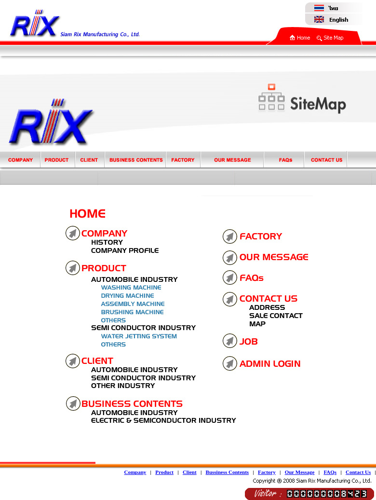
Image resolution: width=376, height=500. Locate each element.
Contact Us (358, 472)
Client (190, 472)
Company (135, 472)
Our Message (300, 472)
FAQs (329, 472)
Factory (267, 472)
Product (164, 472)
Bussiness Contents (227, 472)
